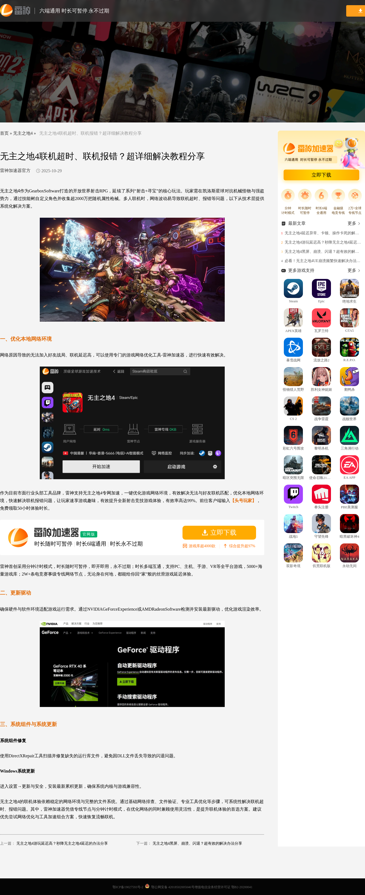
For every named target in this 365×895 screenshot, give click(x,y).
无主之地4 (23, 133)
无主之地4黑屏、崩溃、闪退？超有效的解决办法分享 (197, 843)
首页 (4, 133)
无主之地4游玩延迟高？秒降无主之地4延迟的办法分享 (62, 843)
